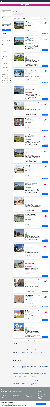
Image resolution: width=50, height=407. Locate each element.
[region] (25, 404)
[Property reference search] (10, 2)
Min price (3, 40)
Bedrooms (3, 76)
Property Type (4, 78)
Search (6, 29)
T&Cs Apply (25, 5)
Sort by (15, 18)
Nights (3, 25)
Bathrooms (3, 80)
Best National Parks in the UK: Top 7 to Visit (43, 395)
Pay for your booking (28, 397)
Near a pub (5, 67)
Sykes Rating (3, 82)
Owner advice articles (28, 398)
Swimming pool (6, 51)
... (32, 340)
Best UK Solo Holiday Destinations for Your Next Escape (42, 391)
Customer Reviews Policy (29, 396)
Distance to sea (4, 74)
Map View (46, 18)
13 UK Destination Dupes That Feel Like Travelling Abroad (43, 397)
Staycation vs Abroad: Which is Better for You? (43, 393)
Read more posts (40, 398)
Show (24, 18)
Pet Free (5, 63)
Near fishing (5, 70)
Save (39, 21)
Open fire (5, 56)
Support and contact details (29, 390)
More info (27, 395)
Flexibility (8, 25)
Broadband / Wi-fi (6, 54)
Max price (8, 40)
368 (34, 340)
